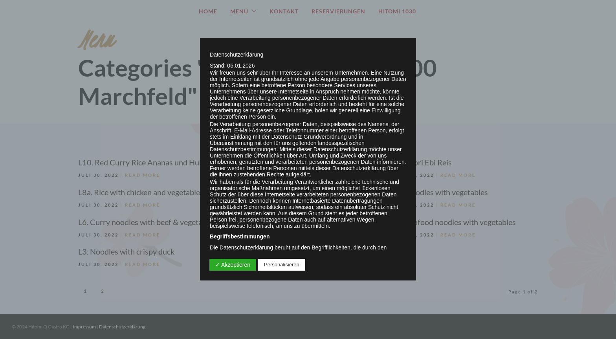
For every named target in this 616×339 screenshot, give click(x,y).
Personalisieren (281, 265)
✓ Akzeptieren (232, 265)
